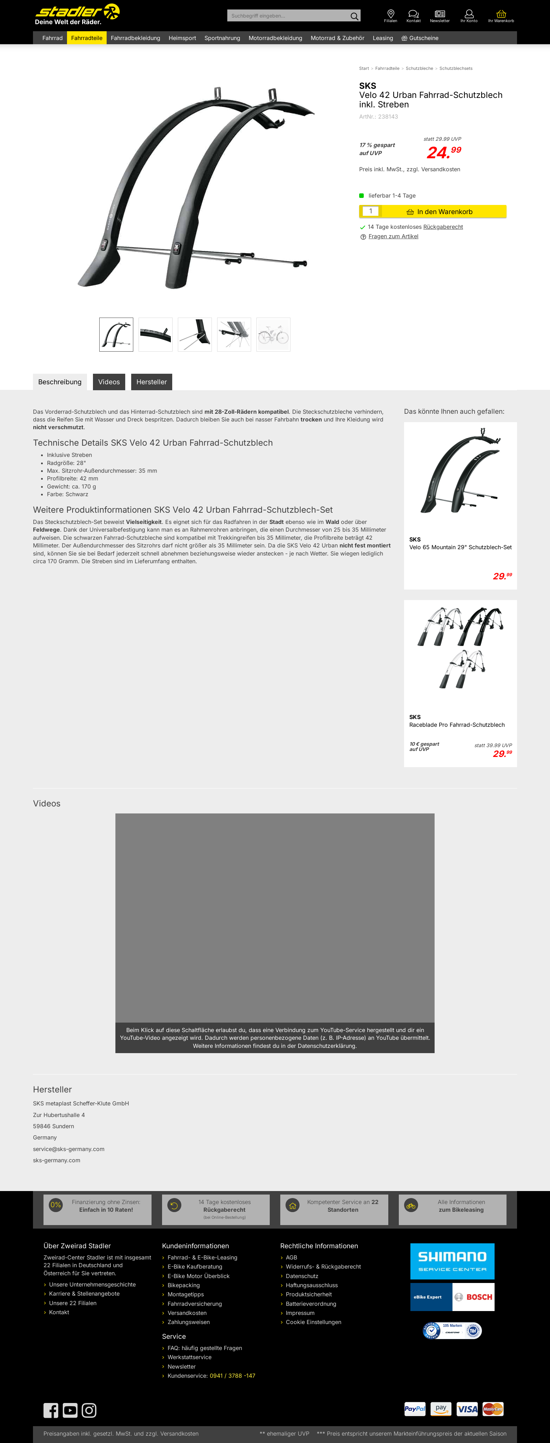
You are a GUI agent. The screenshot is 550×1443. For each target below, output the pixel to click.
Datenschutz (302, 1275)
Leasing (383, 37)
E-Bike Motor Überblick (199, 1275)
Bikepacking (184, 1285)
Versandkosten (187, 1312)
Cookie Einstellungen (313, 1321)
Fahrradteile (86, 37)
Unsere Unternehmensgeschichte (92, 1284)
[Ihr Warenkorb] (501, 16)
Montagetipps (186, 1294)
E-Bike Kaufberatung (195, 1266)
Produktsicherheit (309, 1294)
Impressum (300, 1312)
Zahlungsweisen (189, 1321)
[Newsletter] (440, 16)
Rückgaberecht (443, 226)
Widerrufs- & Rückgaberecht (323, 1266)
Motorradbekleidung (275, 37)
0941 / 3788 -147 (232, 1375)
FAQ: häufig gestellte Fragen (205, 1347)
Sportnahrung (222, 37)
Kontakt (59, 1312)
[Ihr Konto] (469, 16)
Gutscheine (423, 37)
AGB (291, 1257)
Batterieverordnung (311, 1303)
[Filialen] (391, 16)
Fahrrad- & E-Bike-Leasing (202, 1257)
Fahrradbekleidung (135, 37)
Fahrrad (52, 37)
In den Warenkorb (440, 212)
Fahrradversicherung (195, 1303)
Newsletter (182, 1366)
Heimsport (182, 37)
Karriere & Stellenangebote (84, 1293)
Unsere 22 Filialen (72, 1302)
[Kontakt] (413, 16)
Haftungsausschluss (312, 1285)
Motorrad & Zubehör (337, 37)
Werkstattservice (190, 1357)
